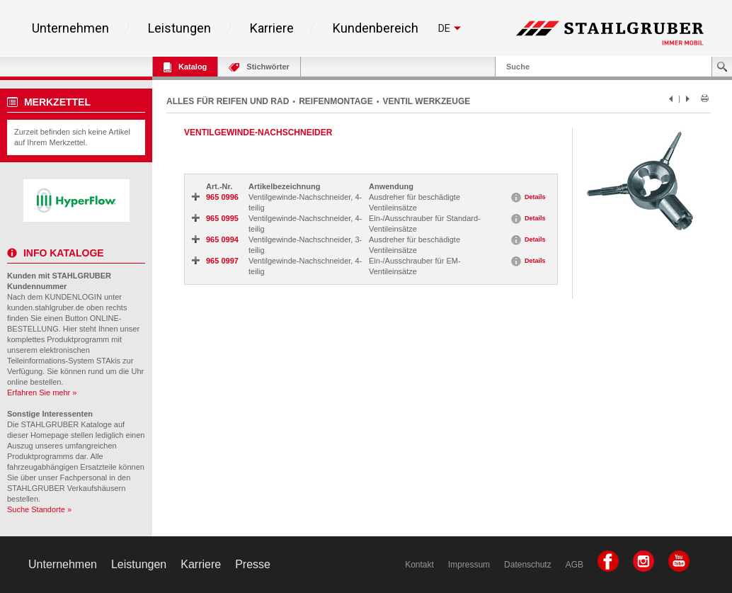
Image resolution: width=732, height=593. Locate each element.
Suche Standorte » (39, 509)
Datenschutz (527, 565)
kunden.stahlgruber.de (45, 307)
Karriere (272, 28)
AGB (574, 565)
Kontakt (419, 565)
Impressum (469, 565)
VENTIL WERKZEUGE (427, 101)
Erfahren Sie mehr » (41, 392)
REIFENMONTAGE (335, 101)
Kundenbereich (375, 28)
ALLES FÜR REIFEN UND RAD (227, 101)
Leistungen (179, 28)
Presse (252, 564)
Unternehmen (70, 28)
